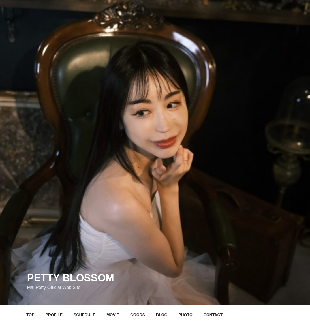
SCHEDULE (84, 315)
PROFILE (54, 315)
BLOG (161, 315)
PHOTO (185, 315)
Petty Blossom (70, 278)
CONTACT (213, 315)
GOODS (137, 315)
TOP (30, 315)
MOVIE (112, 315)
